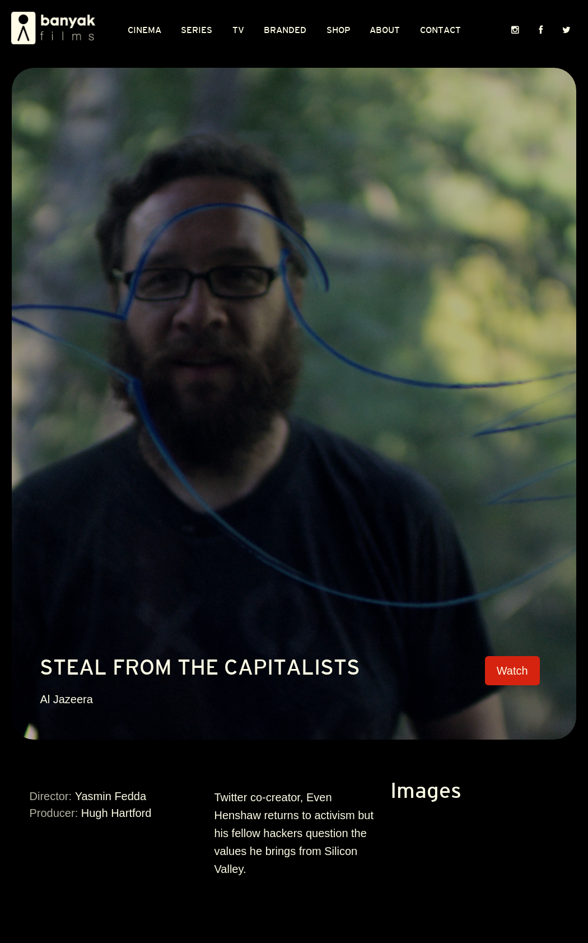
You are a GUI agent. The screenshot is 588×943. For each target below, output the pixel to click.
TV (238, 30)
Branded (285, 30)
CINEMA (144, 30)
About (385, 30)
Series (196, 30)
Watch (512, 671)
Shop (338, 30)
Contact (440, 30)
